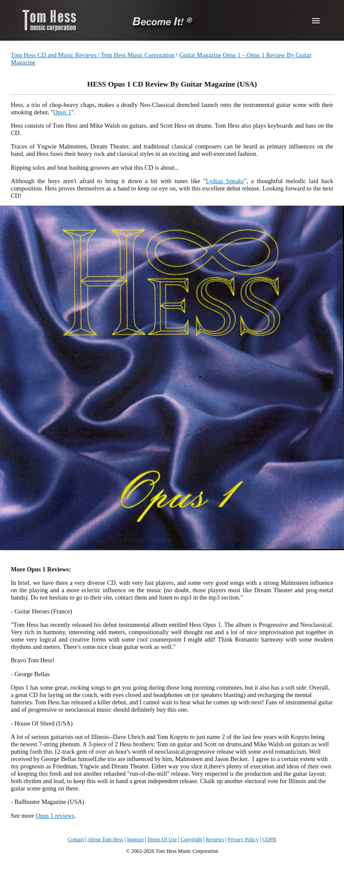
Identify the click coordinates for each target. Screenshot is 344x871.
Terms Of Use (162, 839)
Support (135, 839)
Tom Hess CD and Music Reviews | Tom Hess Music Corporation (93, 55)
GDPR (269, 839)
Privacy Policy (243, 839)
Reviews (215, 839)
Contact (75, 839)
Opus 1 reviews (55, 815)
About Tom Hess (105, 839)
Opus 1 (62, 112)
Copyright (191, 839)
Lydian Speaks (225, 180)
